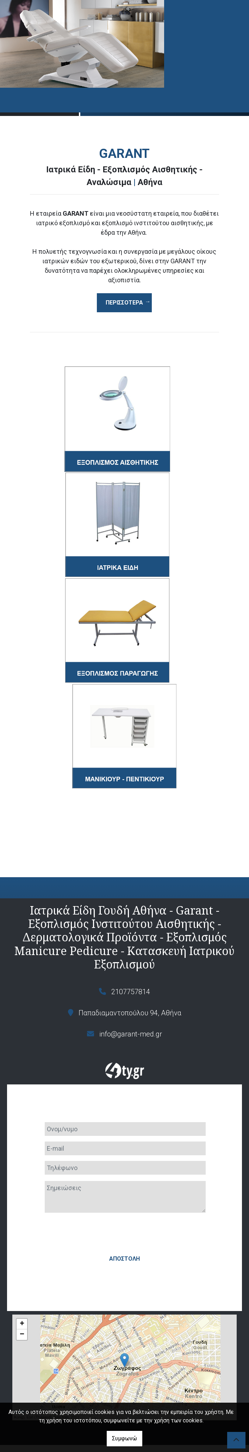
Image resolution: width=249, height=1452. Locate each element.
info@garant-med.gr (130, 1034)
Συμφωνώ (124, 1438)
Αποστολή (124, 1231)
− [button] (22, 1307)
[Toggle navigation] (10, 102)
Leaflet (20, 1384)
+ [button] (22, 1296)
